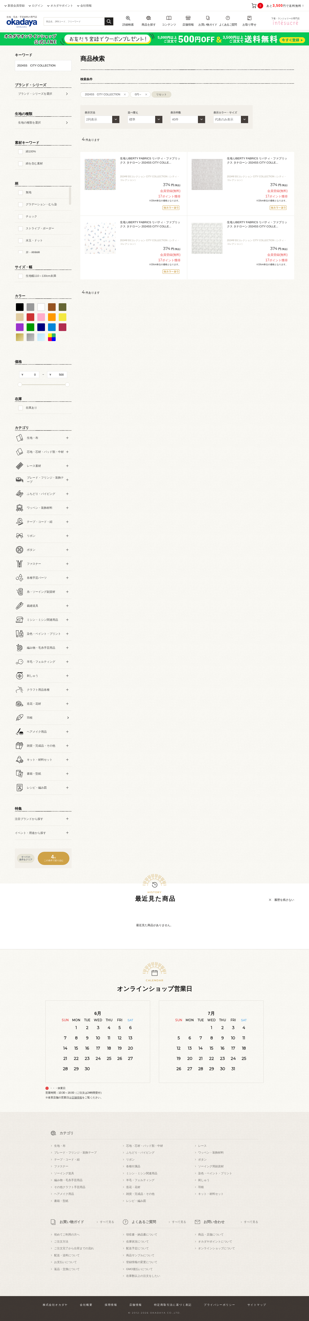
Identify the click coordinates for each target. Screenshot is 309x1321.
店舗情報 (77, 1097)
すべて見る (107, 1221)
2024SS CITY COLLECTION (102, 94)
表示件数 (175, 112)
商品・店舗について (211, 1234)
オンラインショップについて (216, 1248)
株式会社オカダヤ (55, 1304)
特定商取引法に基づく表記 (173, 1304)
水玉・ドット (34, 240)
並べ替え (133, 112)
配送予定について (137, 1248)
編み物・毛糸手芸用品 (68, 1180)
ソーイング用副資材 (211, 1166)
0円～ (138, 94)
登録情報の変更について (141, 1262)
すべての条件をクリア (25, 858)
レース (202, 1145)
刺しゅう (203, 1180)
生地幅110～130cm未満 (41, 275)
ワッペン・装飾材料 (211, 1152)
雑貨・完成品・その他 (140, 1194)
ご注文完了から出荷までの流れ (74, 1248)
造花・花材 (133, 1187)
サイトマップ (256, 1304)
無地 (28, 192)
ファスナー (61, 1166)
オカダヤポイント (61, 5)
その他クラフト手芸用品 (69, 1187)
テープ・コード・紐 (67, 1159)
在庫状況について (137, 1241)
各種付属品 (133, 1166)
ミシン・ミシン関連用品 (141, 1173)
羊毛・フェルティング (140, 1180)
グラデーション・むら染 (41, 204)
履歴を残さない (284, 899)
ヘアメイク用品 (64, 1194)
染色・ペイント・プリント (215, 1173)
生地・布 (59, 1145)
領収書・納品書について (141, 1234)
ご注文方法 (61, 1241)
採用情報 (111, 1304)
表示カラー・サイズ (225, 112)
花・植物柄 (33, 252)
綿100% (31, 151)
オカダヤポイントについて (215, 1241)
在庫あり (31, 407)
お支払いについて (65, 1262)
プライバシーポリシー (219, 1304)
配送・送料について (67, 1255)
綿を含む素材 (34, 163)
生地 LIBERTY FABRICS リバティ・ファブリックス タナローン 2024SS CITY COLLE (150, 160)
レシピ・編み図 (136, 1200)
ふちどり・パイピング (140, 1152)
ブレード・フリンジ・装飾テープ (75, 1152)
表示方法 (90, 112)
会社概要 (86, 1304)
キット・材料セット (211, 1194)
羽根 (201, 1187)
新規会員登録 (16, 5)
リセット (161, 94)
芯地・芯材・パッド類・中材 (144, 1145)
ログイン (37, 5)
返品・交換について (67, 1269)
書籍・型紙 (61, 1200)
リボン (130, 1159)
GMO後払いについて (139, 1269)
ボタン (202, 1159)
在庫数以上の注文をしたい (143, 1275)
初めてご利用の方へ (67, 1234)
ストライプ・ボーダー (40, 228)
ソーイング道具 (64, 1173)
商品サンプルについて (140, 1255)
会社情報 (86, 5)
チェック (31, 216)
